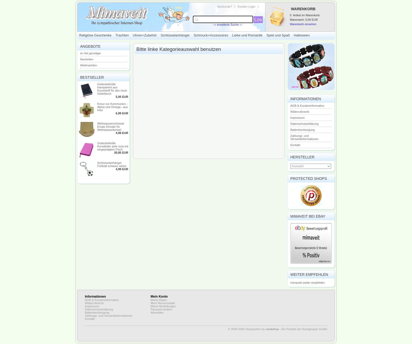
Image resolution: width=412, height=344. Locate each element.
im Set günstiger (90, 53)
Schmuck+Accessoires (211, 35)
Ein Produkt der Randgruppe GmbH (304, 329)
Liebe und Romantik (247, 35)
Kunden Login (246, 6)
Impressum (297, 117)
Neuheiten (86, 59)
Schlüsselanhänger (175, 35)
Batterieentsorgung (302, 129)
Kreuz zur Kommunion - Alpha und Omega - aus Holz (112, 107)
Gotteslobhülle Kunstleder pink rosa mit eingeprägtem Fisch (112, 146)
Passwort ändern (161, 309)
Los (258, 19)
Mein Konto (159, 296)
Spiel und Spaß (278, 35)
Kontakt (295, 145)
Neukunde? (224, 6)
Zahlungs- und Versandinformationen (304, 137)
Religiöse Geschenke (95, 35)
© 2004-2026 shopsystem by (253, 329)
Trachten (122, 35)
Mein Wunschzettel (163, 303)
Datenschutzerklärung (304, 123)
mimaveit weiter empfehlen (307, 282)
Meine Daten (159, 300)
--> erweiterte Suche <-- (228, 24)
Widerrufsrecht (299, 111)
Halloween (302, 35)
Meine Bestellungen (163, 306)
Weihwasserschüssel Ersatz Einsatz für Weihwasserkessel (110, 126)
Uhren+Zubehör (145, 35)
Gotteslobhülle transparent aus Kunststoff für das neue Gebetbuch (112, 89)
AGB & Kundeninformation (307, 105)
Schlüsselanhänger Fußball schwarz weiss (111, 164)
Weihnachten (88, 65)
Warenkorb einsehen (303, 24)
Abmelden (157, 312)
